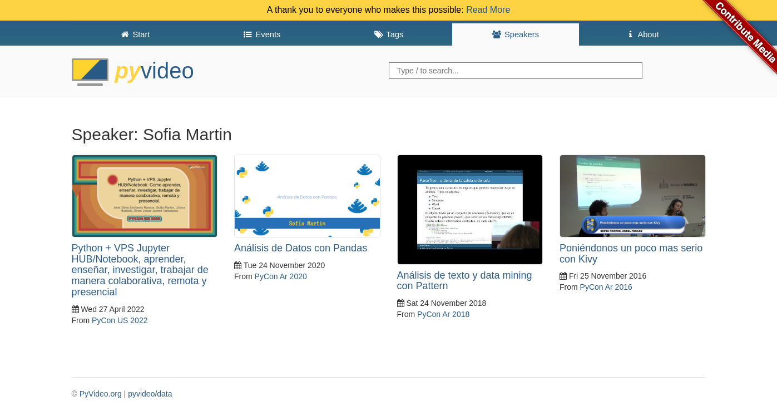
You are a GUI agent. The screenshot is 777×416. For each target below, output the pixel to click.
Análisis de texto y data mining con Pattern (464, 281)
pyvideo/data (150, 393)
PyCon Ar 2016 (606, 287)
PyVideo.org (101, 393)
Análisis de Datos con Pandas (300, 248)
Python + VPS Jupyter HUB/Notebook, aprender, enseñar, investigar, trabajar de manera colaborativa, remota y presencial (140, 270)
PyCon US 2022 (119, 320)
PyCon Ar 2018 (443, 314)
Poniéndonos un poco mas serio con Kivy (631, 253)
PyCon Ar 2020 (281, 276)
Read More (488, 9)
